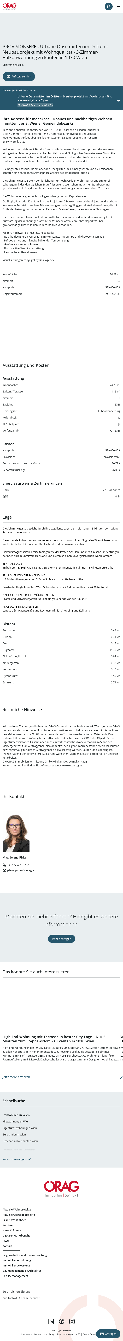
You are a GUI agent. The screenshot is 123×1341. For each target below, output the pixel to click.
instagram (72, 1321)
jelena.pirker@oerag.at (21, 870)
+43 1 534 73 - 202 (18, 865)
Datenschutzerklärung (44, 1334)
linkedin (51, 1321)
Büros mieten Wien (14, 1134)
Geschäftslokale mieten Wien (20, 1141)
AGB (78, 1334)
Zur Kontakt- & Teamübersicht (21, 1298)
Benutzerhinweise (65, 1334)
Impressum (26, 1334)
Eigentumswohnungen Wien (20, 1128)
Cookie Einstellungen (92, 1334)
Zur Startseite (10, 6)
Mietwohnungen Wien (16, 1121)
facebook (61, 1321)
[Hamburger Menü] (118, 6)
